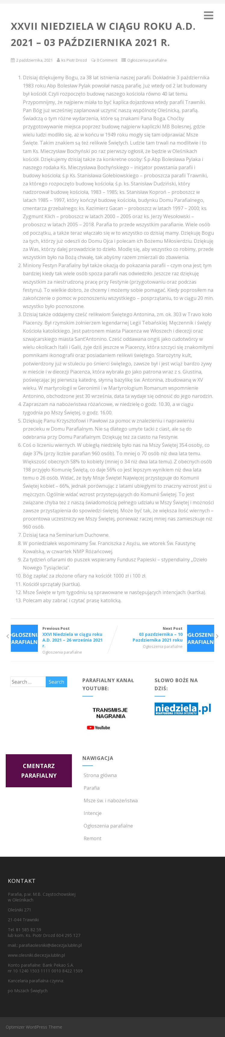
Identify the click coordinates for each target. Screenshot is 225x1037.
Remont (91, 838)
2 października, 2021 (34, 60)
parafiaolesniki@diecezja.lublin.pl (50, 945)
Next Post (163, 634)
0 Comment (107, 60)
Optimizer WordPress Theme (34, 1027)
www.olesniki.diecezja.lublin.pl (36, 955)
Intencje (92, 813)
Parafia (91, 788)
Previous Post (61, 637)
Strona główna (99, 775)
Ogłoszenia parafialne (147, 60)
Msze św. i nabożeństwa (110, 800)
